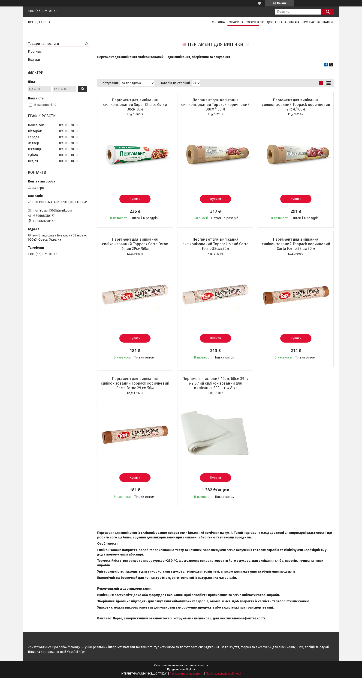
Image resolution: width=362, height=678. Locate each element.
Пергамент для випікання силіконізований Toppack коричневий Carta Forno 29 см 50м (135, 383)
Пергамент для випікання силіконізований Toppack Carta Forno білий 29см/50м (135, 244)
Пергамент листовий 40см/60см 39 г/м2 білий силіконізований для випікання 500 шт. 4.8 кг (215, 383)
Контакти (325, 22)
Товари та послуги (243, 22)
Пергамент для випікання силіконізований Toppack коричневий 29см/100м (296, 104)
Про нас (308, 22)
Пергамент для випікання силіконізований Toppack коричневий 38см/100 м (215, 104)
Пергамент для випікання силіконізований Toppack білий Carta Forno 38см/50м (215, 244)
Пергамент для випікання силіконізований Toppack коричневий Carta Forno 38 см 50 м (296, 244)
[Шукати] (327, 12)
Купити (135, 199)
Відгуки (34, 59)
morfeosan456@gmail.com (52, 210)
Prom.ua (203, 665)
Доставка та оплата (283, 22)
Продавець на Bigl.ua (181, 669)
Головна (218, 22)
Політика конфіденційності (223, 673)
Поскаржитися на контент (186, 673)
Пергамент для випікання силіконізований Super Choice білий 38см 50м (135, 104)
